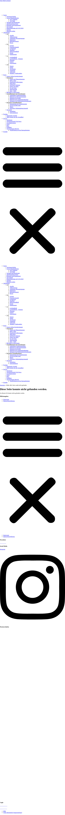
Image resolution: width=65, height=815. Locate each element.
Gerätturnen (13, 48)
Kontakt (5, 131)
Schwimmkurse (14, 112)
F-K (7, 44)
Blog (7, 126)
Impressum (6, 399)
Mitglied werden (10, 31)
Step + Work (13, 91)
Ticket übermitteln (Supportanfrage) (12, 812)
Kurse (4, 75)
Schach (11, 61)
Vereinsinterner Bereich (12, 128)
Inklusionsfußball (14, 51)
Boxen (11, 42)
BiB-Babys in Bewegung (13, 92)
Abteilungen (6, 32)
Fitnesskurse (9, 77)
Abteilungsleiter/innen (12, 24)
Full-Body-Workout (15, 85)
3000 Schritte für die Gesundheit (14, 117)
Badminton (13, 40)
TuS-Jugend (9, 26)
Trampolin (12, 70)
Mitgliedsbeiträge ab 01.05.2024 (14, 28)
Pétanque (12, 60)
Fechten (12, 45)
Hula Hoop (13, 83)
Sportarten (9, 110)
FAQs (8, 124)
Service (5, 118)
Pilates (11, 107)
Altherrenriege (13, 37)
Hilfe (4, 811)
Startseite (2, 385)
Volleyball (12, 72)
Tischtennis (13, 69)
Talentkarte (9, 120)
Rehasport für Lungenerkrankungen (19, 99)
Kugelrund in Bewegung (16, 82)
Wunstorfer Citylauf (11, 115)
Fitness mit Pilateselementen (17, 79)
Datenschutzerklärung (9, 401)
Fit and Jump (13, 88)
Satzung (8, 29)
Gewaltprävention (11, 123)
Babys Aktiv (13, 80)
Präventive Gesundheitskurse (14, 102)
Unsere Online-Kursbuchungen (14, 76)
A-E (7, 34)
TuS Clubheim (13, 19)
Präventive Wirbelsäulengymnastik (19, 108)
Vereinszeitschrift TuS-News (13, 121)
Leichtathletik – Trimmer (16, 59)
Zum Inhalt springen (5, 0)
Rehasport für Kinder (15, 98)
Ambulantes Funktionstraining (18, 95)
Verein (5, 15)
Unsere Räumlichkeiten (12, 18)
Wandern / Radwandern (16, 73)
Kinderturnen (13, 54)
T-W (7, 64)
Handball (12, 50)
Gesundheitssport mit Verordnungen (15, 93)
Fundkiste (9, 127)
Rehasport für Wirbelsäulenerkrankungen (20, 101)
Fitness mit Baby (14, 86)
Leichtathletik (13, 57)
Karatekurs (12, 111)
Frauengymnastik (14, 47)
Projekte (5, 114)
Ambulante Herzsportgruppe (17, 38)
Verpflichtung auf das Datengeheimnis (20, 130)
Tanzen (11, 66)
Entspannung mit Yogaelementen (18, 104)
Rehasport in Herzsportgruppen (18, 96)
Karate (11, 53)
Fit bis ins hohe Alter (15, 105)
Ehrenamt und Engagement (13, 25)
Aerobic (12, 35)
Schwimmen (13, 63)
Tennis (11, 67)
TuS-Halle (12, 21)
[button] (32, 199)
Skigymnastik (13, 89)
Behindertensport (14, 41)
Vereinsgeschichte (11, 16)
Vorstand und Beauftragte (13, 22)
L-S (7, 56)
